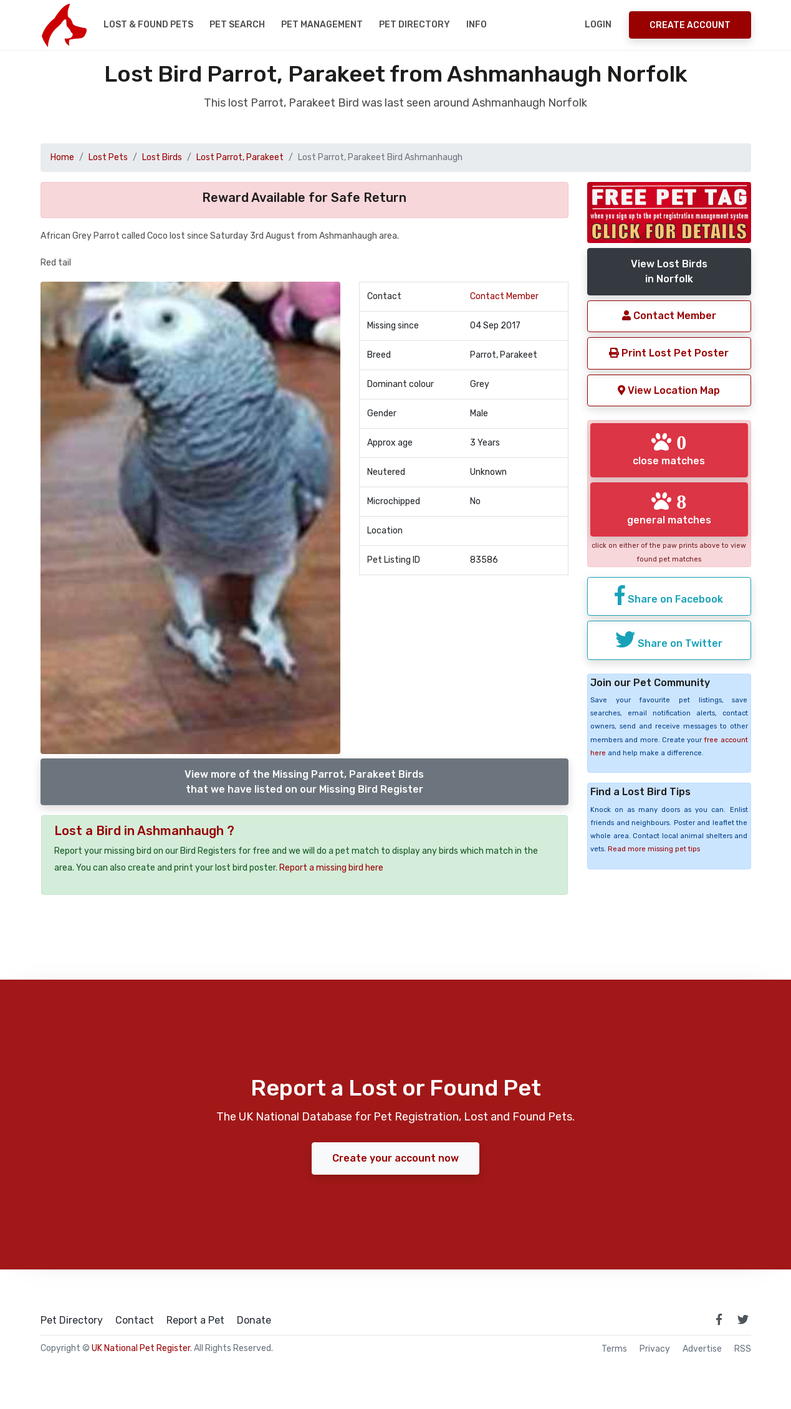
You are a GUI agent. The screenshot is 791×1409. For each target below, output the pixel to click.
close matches (669, 449)
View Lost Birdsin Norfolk (669, 271)
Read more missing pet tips (654, 849)
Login (598, 24)
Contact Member (504, 296)
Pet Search (237, 24)
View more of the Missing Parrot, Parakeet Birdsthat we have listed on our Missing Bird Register (304, 781)
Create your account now (395, 1158)
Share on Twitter (668, 639)
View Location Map (669, 390)
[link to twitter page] (743, 1319)
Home (62, 157)
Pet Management (322, 24)
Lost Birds (162, 157)
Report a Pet (195, 1320)
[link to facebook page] (719, 1319)
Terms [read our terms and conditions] (614, 1349)
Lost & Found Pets (148, 24)
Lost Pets (108, 157)
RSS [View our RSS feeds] (742, 1349)
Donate (254, 1320)
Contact (134, 1320)
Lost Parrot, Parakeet (240, 157)
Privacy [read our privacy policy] (655, 1349)
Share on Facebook (669, 595)
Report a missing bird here (331, 867)
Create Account (690, 25)
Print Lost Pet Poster (669, 353)
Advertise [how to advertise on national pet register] (702, 1349)
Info (476, 24)
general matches (669, 508)
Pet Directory (414, 24)
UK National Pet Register (141, 1348)
